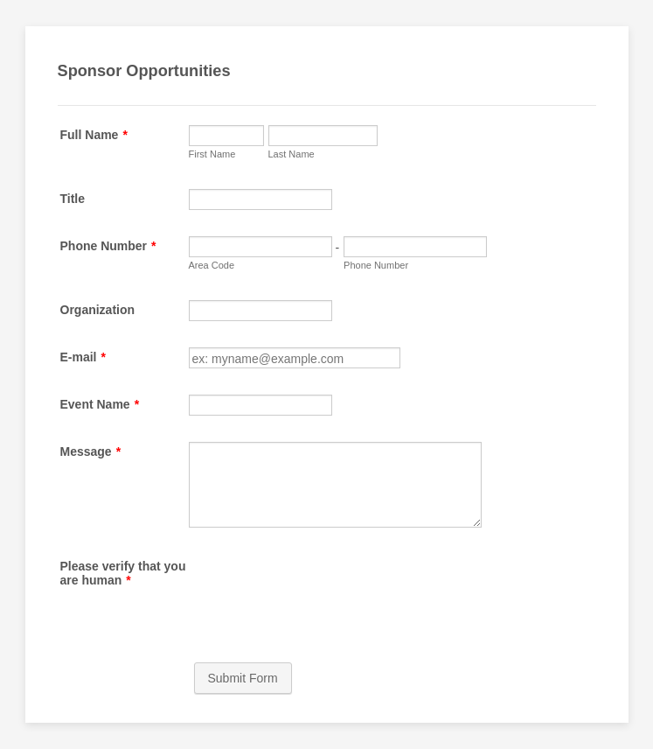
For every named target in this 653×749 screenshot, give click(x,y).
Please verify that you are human (123, 573)
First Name (212, 154)
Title (73, 199)
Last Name (291, 154)
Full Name (94, 135)
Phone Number (108, 246)
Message (91, 451)
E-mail (83, 357)
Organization (97, 310)
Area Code (212, 265)
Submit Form (243, 678)
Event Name (100, 404)
